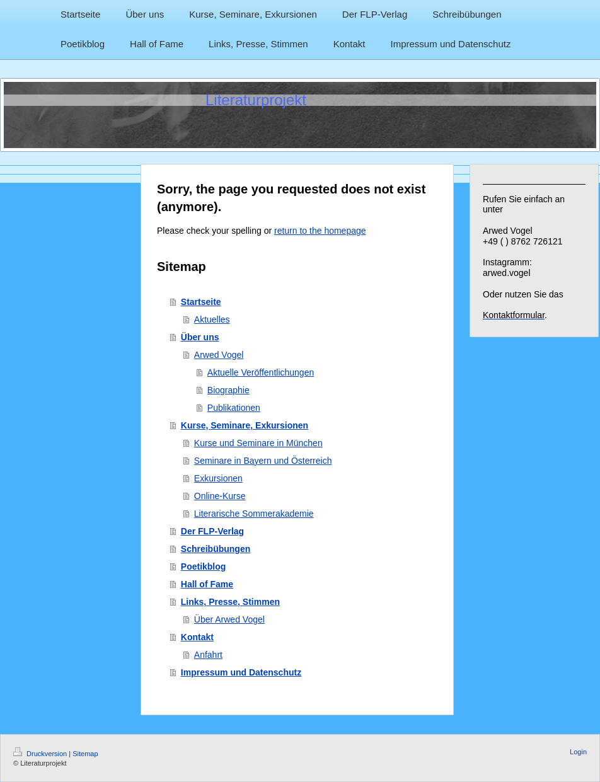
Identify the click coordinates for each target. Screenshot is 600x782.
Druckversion (41, 753)
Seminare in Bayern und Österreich (263, 461)
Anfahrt (208, 655)
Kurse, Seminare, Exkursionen (244, 425)
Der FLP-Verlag (212, 531)
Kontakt (197, 637)
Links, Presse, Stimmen (230, 602)
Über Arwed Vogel (229, 619)
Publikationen (233, 408)
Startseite (201, 302)
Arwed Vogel (219, 355)
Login (578, 752)
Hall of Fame (207, 584)
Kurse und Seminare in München (258, 443)
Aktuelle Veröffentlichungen (260, 372)
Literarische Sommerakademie (254, 514)
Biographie (228, 390)
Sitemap (85, 753)
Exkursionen (218, 478)
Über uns (200, 337)
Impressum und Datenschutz (241, 672)
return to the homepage (320, 231)
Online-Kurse (220, 496)
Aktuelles (212, 319)
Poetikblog (203, 566)
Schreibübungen (215, 549)
